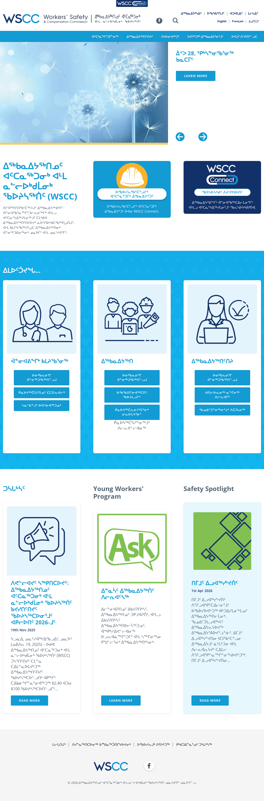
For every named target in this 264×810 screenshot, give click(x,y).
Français (237, 21)
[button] (175, 21)
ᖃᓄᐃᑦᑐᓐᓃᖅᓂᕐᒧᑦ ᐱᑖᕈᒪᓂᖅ (222, 410)
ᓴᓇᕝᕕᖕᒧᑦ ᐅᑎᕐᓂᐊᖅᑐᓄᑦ (41, 405)
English (221, 21)
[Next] (202, 136)
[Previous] (180, 136)
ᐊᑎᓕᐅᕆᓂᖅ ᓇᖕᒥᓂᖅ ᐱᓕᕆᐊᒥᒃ (222, 394)
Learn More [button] (195, 76)
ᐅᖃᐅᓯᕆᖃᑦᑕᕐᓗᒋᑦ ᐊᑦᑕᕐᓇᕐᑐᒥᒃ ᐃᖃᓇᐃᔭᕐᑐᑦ (131, 194)
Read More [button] (29, 700)
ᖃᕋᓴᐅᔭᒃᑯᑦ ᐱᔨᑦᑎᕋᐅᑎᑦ (222, 192)
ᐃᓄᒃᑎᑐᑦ (254, 21)
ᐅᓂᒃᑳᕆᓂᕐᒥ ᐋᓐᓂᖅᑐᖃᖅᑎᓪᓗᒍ (42, 377)
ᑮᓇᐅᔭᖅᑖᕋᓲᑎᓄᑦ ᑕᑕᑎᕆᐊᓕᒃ (42, 392)
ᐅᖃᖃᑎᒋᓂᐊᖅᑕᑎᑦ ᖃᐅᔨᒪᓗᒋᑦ (132, 394)
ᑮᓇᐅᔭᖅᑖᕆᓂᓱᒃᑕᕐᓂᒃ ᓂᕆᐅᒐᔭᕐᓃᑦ (132, 412)
